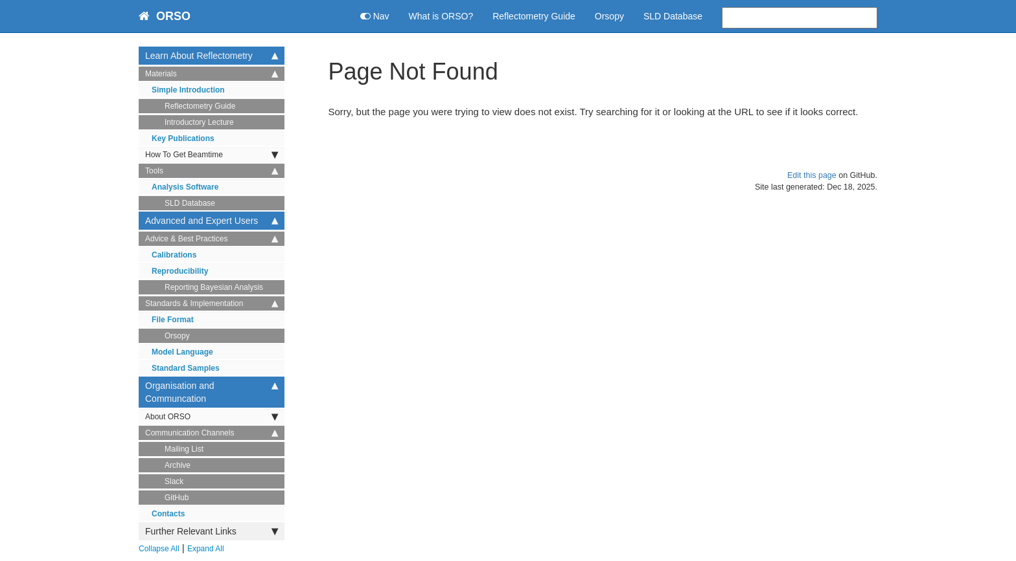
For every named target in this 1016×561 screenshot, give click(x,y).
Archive (177, 465)
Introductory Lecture (199, 122)
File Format (173, 319)
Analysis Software (185, 187)
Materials (211, 74)
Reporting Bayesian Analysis (214, 287)
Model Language (182, 352)
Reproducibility (180, 271)
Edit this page (812, 175)
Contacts (168, 513)
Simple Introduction (188, 89)
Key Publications (183, 138)
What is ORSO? (441, 16)
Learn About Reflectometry (211, 55)
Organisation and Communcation (211, 391)
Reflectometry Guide (533, 16)
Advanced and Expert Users (211, 220)
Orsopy (609, 16)
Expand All (205, 548)
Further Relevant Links (211, 531)
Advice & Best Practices (211, 239)
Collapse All (159, 548)
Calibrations (174, 254)
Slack (174, 481)
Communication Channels (211, 433)
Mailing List (184, 449)
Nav (374, 16)
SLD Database (672, 16)
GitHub (177, 497)
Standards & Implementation (211, 303)
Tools (211, 171)
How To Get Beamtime (211, 154)
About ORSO (211, 417)
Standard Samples (186, 368)
